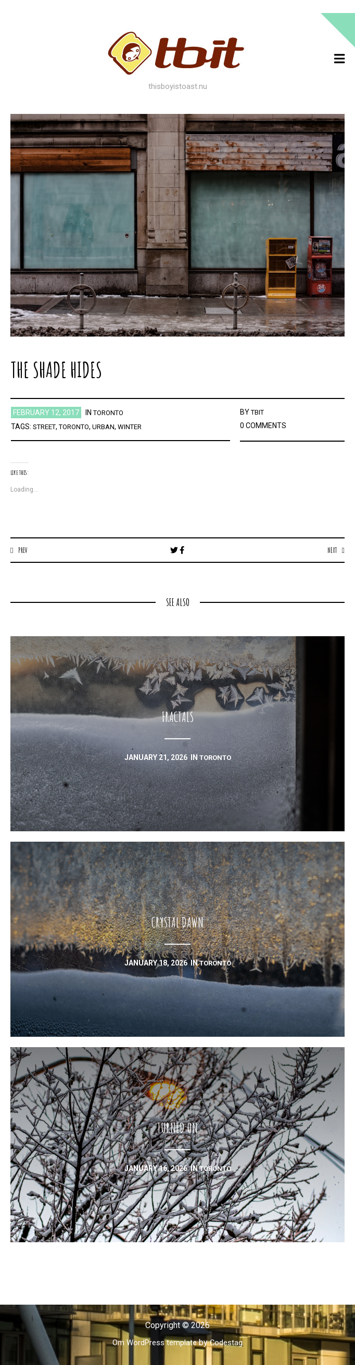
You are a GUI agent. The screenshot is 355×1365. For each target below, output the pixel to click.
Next (330, 550)
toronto (110, 412)
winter (139, 426)
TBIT (259, 412)
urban (111, 426)
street (46, 426)
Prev (24, 550)
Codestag (229, 1343)
